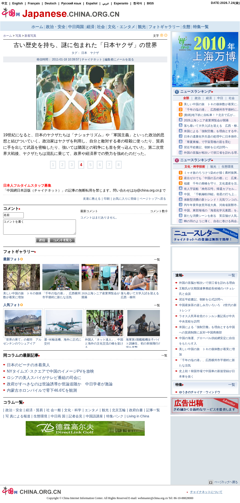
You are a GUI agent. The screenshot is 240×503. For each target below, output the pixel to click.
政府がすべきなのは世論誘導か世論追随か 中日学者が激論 (60, 384)
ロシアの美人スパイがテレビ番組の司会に (44, 378)
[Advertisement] (205, 448)
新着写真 (30, 35)
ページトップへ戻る (153, 198)
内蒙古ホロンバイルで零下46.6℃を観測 (42, 390)
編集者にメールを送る (119, 59)
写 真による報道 (17, 416)
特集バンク (114, 416)
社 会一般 (53, 410)
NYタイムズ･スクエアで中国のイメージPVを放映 (50, 371)
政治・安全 (14, 410)
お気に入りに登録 (124, 198)
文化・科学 (72, 410)
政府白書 (136, 410)
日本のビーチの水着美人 (28, 365)
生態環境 (40, 416)
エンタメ (91, 410)
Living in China (138, 416)
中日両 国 (58, 416)
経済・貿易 (34, 410)
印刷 (107, 198)
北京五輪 (119, 410)
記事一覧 (153, 410)
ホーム (7, 35)
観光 (105, 410)
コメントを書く (39, 227)
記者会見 (75, 416)
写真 (18, 35)
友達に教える (92, 198)
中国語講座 (94, 416)
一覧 (164, 355)
